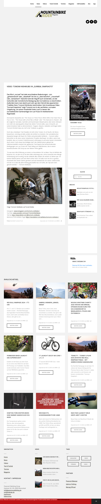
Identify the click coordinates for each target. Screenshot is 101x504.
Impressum (7, 494)
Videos (45, 4)
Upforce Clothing (71, 484)
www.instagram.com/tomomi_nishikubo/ (27, 211)
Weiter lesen (78, 133)
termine (73, 464)
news (86, 458)
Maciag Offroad (70, 487)
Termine (63, 4)
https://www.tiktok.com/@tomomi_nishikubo (26, 215)
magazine (73, 458)
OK (96, 501)
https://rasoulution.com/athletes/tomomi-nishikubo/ (42, 217)
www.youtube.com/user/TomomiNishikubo (26, 213)
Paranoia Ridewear (71, 481)
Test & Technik (54, 4)
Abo (89, 4)
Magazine (71, 4)
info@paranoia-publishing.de (12, 490)
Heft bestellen (81, 4)
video (85, 464)
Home (32, 4)
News (38, 4)
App (94, 4)
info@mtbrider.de (9, 492)
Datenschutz (8, 496)
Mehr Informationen (64, 499)
